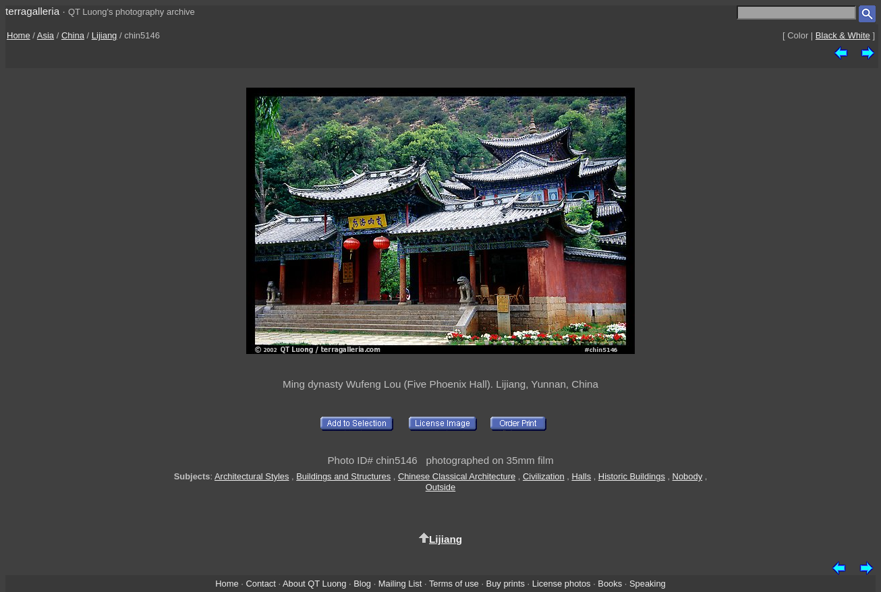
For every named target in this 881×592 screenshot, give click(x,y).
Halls (581, 476)
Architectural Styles (252, 476)
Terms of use (454, 584)
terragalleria (32, 11)
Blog (362, 584)
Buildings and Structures (343, 476)
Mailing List (400, 584)
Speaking (647, 584)
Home (18, 35)
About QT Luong (314, 584)
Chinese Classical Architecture (456, 476)
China (72, 35)
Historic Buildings (631, 476)
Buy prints (505, 584)
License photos (561, 584)
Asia (45, 35)
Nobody (688, 476)
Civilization (544, 476)
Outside (440, 487)
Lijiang (104, 35)
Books (610, 584)
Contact (260, 584)
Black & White (843, 35)
